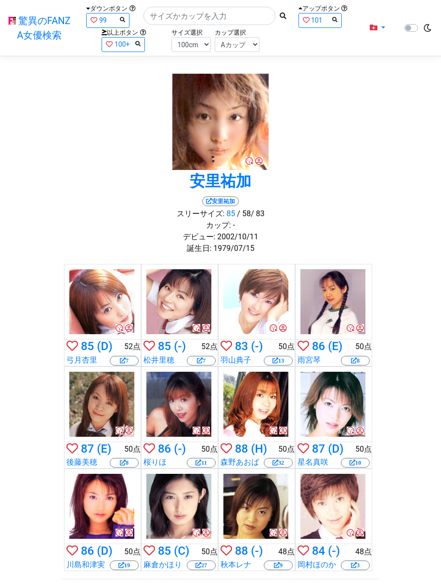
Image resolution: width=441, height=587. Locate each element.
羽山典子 (235, 360)
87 (87, 449)
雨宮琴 (309, 360)
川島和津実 (85, 564)
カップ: (218, 225)
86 (318, 346)
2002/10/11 (237, 236)
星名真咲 (313, 462)
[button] (377, 28)
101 (320, 20)
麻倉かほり (162, 564)
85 (230, 213)
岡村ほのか (317, 564)
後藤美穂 (81, 462)
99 (108, 20)
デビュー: (199, 236)
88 (241, 449)
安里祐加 (220, 181)
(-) (180, 346)
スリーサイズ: (201, 213)
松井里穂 (158, 360)
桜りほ (155, 462)
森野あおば (239, 462)
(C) (181, 551)
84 (318, 551)
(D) (104, 346)
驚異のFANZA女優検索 (39, 28)
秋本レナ (235, 564)
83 (241, 346)
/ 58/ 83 (250, 213)
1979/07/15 (233, 248)
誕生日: (199, 248)
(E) (335, 346)
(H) (259, 449)
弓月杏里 (81, 360)
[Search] (209, 16)
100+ (123, 44)
